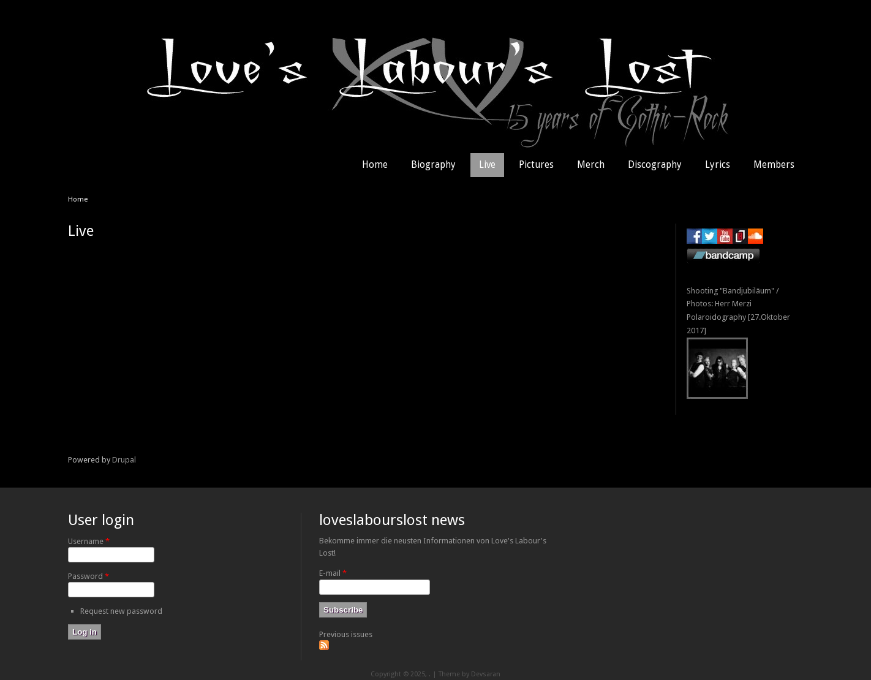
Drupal (124, 459)
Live (487, 164)
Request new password (121, 611)
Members (773, 164)
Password (88, 576)
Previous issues (345, 634)
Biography (433, 164)
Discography (655, 164)
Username (89, 541)
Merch (591, 164)
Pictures (536, 164)
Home (375, 164)
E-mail (333, 573)
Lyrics (717, 164)
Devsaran (485, 674)
